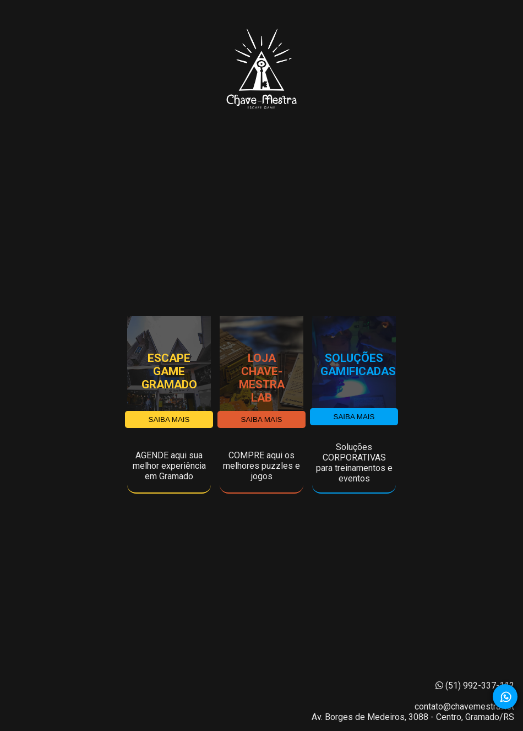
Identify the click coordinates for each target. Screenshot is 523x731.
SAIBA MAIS (169, 419)
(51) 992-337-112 (474, 685)
